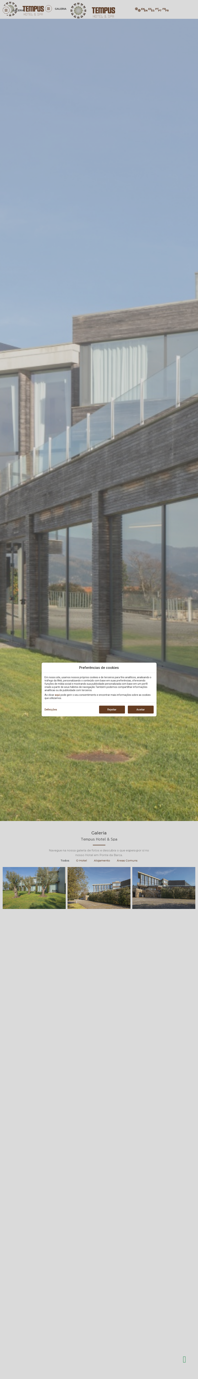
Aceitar (140, 709)
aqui (57, 694)
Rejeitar (112, 709)
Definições (51, 709)
